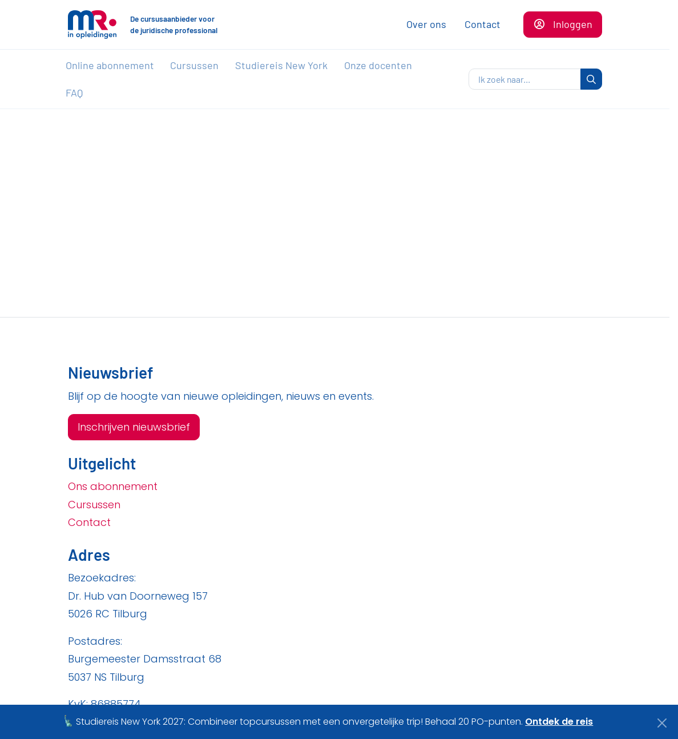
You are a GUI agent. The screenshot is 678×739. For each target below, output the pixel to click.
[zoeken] (525, 79)
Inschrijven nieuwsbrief (134, 427)
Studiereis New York (281, 65)
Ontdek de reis (559, 721)
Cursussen (194, 65)
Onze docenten (378, 65)
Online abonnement (110, 65)
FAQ (74, 92)
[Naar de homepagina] (92, 24)
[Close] (662, 723)
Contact (483, 24)
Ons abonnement (113, 486)
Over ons (426, 24)
